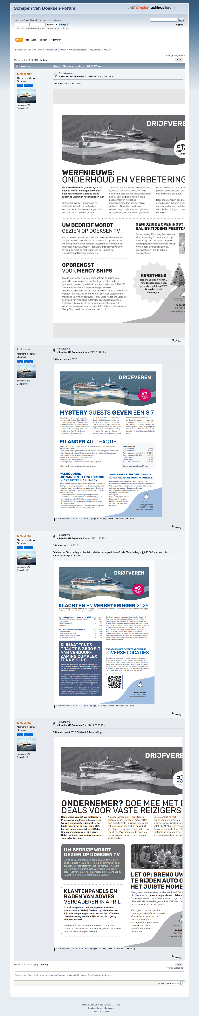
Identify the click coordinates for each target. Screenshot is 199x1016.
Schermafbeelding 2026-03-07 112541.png (74, 518)
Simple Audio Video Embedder (101, 1008)
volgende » (179, 55)
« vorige (170, 55)
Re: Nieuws (65, 73)
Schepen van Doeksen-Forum (44, 8)
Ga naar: (161, 983)
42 (29, 60)
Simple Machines (112, 1005)
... (27, 60)
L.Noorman (24, 73)
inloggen (44, 20)
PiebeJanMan (94, 50)
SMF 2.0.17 (87, 1005)
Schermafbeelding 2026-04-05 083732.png (74, 948)
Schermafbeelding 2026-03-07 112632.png (74, 705)
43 (32, 60)
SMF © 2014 (98, 1005)
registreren (56, 20)
